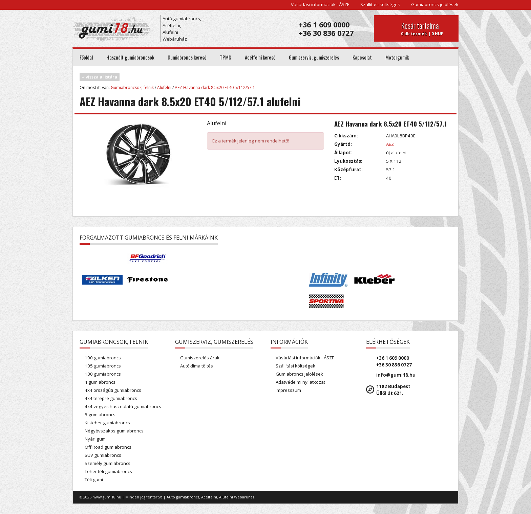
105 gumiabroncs (103, 366)
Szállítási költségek (380, 4)
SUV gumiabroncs (103, 455)
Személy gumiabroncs (107, 463)
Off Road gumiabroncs (108, 447)
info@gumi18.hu (396, 375)
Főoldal (86, 57)
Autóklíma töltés (196, 366)
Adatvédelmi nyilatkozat (300, 382)
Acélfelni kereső (260, 57)
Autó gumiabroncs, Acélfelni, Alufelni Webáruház (182, 29)
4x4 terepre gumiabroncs (111, 398)
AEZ (390, 144)
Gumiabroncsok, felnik (132, 87)
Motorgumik (397, 57)
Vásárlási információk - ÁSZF (320, 4)
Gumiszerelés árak (199, 358)
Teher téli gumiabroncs (108, 471)
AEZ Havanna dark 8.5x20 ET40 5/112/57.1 (215, 87)
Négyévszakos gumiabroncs (114, 431)
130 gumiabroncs (103, 374)
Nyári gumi (96, 439)
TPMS (225, 57)
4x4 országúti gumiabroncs (113, 390)
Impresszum (288, 390)
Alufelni (164, 87)
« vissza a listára (99, 77)
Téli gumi (94, 479)
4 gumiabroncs (100, 382)
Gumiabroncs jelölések (435, 4)
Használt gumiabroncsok (130, 57)
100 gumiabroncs (103, 358)
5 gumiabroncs (100, 414)
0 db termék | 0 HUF (427, 28)
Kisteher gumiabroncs (107, 423)
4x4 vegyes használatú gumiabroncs (123, 406)
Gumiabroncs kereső (187, 57)
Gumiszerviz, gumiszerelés (314, 57)
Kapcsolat (362, 57)
